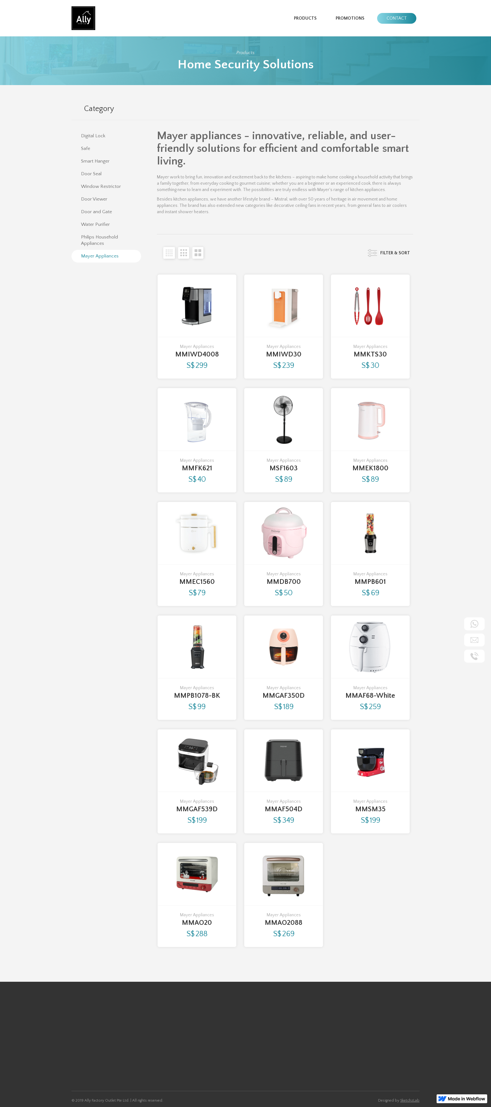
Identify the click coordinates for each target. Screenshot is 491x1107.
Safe (75, 1033)
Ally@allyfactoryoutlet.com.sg (218, 1054)
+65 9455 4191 (203, 1046)
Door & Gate (127, 1033)
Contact (397, 18)
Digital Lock (82, 1026)
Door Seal (80, 1049)
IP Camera (124, 1041)
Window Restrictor (133, 1026)
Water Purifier (128, 1049)
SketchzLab (410, 1100)
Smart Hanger (84, 1041)
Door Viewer (83, 1057)
